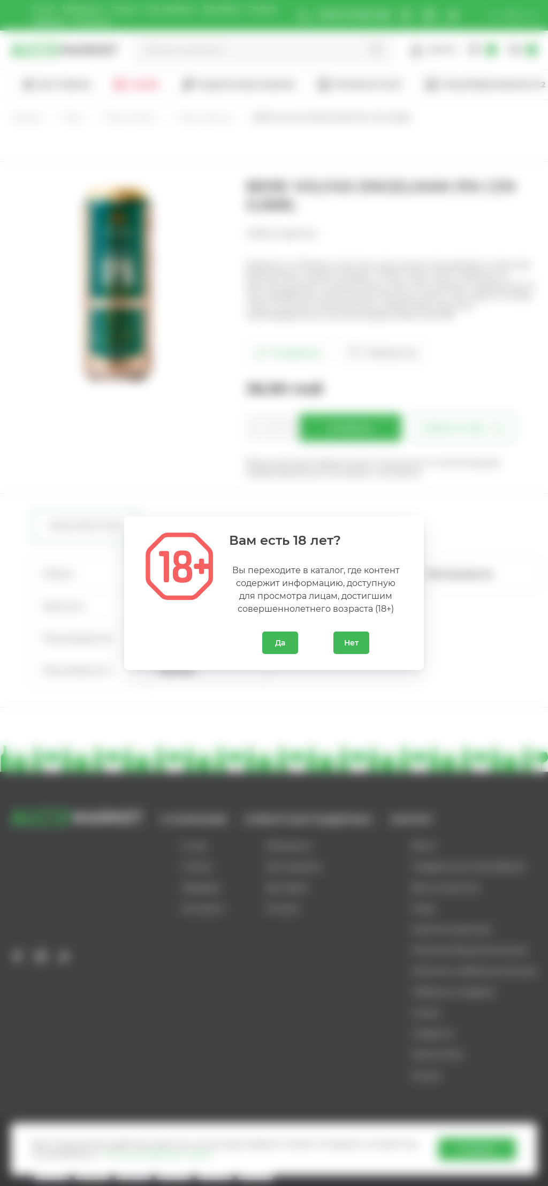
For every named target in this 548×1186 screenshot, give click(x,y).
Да (280, 643)
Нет (351, 643)
